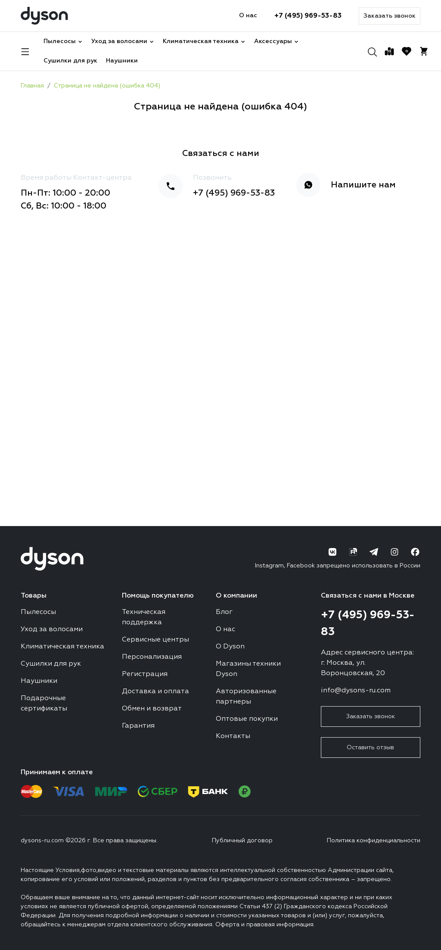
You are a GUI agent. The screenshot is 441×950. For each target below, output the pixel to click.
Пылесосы (63, 41)
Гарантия (138, 726)
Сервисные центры (155, 639)
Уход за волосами (122, 41)
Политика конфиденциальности (373, 841)
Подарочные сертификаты (44, 703)
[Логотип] (44, 16)
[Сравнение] (389, 51)
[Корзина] (424, 51)
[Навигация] (25, 51)
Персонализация (152, 657)
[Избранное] (406, 51)
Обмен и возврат (152, 708)
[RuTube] (353, 552)
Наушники (122, 61)
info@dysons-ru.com (356, 690)
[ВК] (332, 552)
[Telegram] (374, 552)
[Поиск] (372, 51)
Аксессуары (276, 41)
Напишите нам (363, 185)
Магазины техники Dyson (248, 669)
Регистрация (145, 674)
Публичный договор (242, 841)
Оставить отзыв (370, 747)
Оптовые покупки (247, 719)
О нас (248, 15)
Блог (224, 612)
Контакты (233, 736)
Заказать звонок (389, 16)
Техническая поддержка (143, 617)
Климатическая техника (204, 41)
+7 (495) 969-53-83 (308, 15)
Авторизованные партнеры (246, 696)
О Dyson (230, 646)
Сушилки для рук (70, 61)
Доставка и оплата (155, 691)
